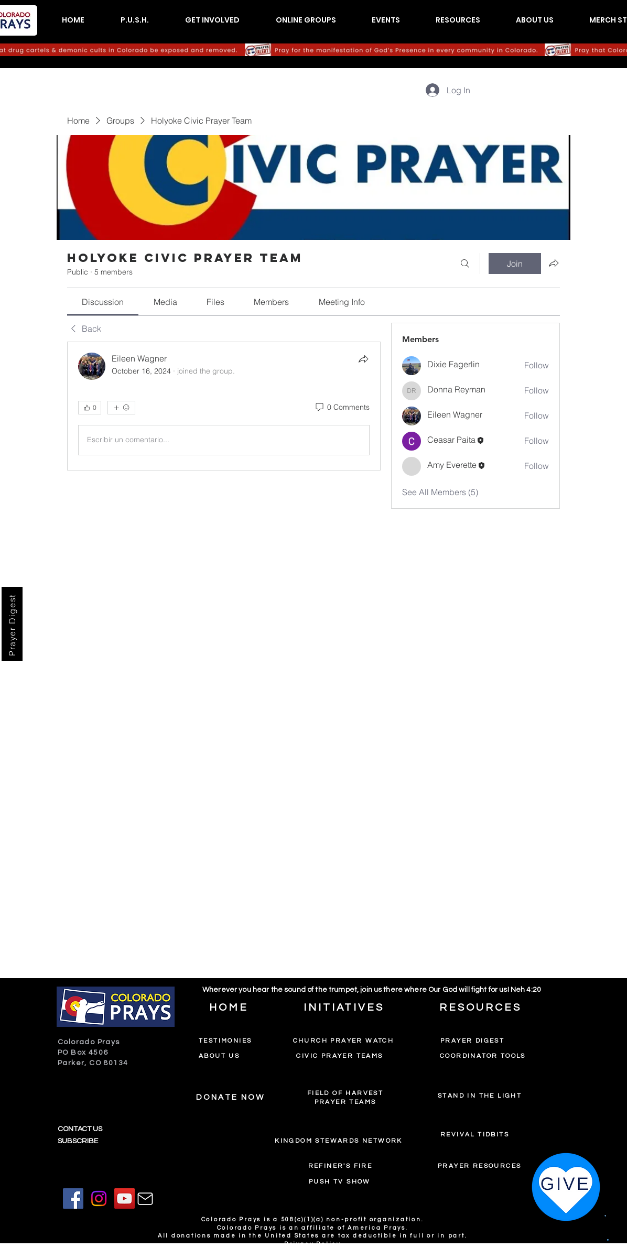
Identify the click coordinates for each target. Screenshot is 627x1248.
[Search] (465, 263)
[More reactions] (121, 407)
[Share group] (553, 263)
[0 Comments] (342, 407)
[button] (134, 20)
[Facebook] (73, 1198)
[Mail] (145, 1198)
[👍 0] (89, 407)
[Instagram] (99, 1198)
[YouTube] (124, 1198)
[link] (103, 302)
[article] (224, 406)
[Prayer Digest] (12, 624)
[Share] (363, 359)
